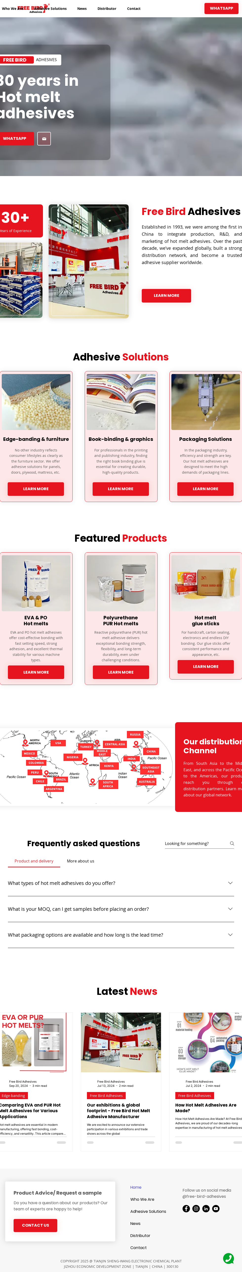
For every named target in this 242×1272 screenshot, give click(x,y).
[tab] (34, 861)
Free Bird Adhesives (106, 1095)
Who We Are (142, 1199)
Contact (138, 1248)
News (135, 1223)
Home (135, 1187)
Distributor (140, 1235)
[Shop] (44, 138)
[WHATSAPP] (221, 8)
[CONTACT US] (35, 1225)
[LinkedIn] (206, 1208)
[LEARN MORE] (166, 296)
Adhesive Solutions (147, 1211)
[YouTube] (216, 1208)
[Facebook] (186, 1208)
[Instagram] (196, 1208)
